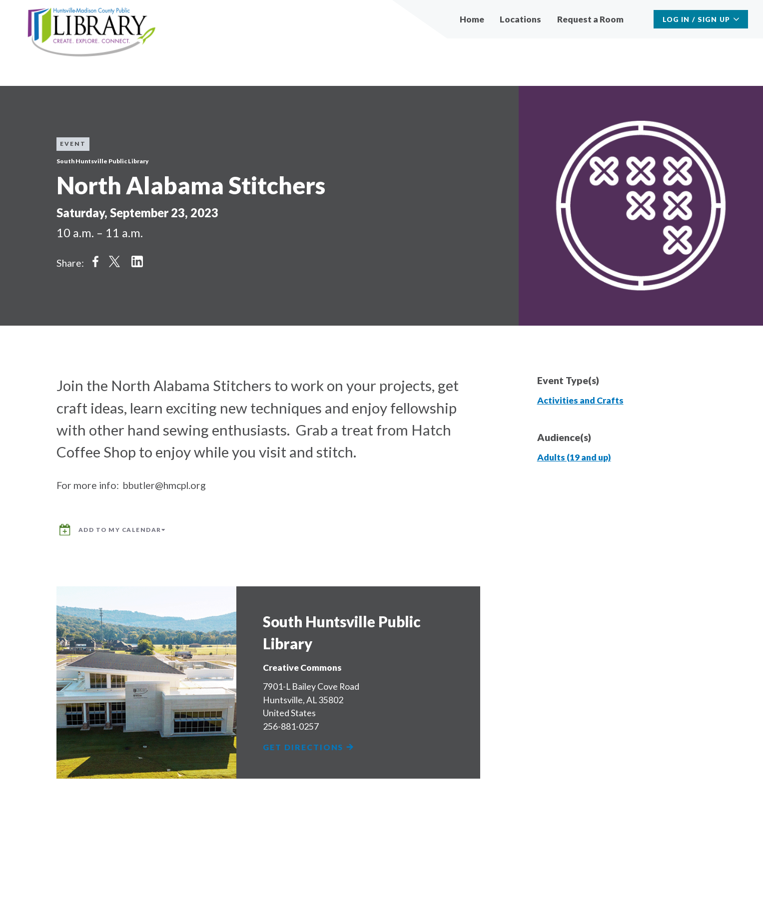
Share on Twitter (114, 262)
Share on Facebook (95, 262)
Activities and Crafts (580, 400)
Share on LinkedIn (136, 262)
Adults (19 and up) (574, 457)
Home (472, 19)
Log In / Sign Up (696, 19)
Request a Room (590, 19)
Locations (520, 19)
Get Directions (309, 747)
